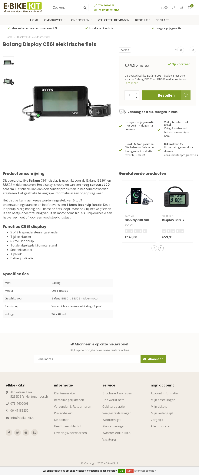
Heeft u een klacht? (67, 426)
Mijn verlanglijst (162, 413)
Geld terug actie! (113, 406)
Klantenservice (64, 393)
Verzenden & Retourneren (72, 406)
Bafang (125, 50)
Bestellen (174, 95)
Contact (162, 20)
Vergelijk (157, 420)
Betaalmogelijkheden (69, 400)
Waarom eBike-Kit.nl (116, 433)
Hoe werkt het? (113, 400)
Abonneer (153, 359)
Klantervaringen (113, 426)
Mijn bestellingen (163, 400)
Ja (121, 471)
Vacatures (109, 439)
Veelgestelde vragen (113, 20)
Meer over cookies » (145, 471)
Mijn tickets (159, 406)
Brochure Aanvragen (117, 393)
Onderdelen (80, 20)
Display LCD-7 (173, 220)
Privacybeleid (63, 413)
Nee (130, 471)
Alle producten (161, 426)
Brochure (142, 20)
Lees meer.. (131, 83)
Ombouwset (53, 20)
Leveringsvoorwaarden (70, 433)
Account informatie (164, 393)
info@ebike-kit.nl (22, 418)
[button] (154, 248)
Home (34, 20)
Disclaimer (61, 420)
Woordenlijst (111, 420)
